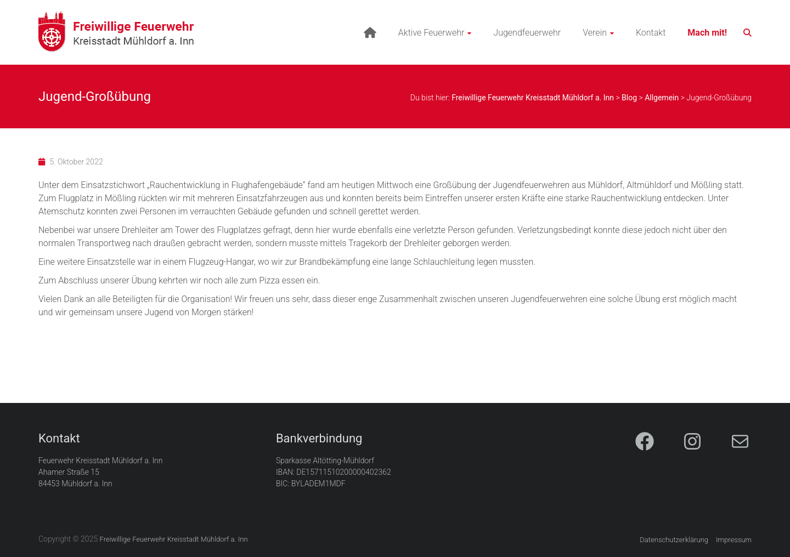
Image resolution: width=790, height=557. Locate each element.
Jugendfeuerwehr (527, 32)
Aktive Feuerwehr (431, 32)
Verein (595, 32)
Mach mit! (707, 32)
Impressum (734, 540)
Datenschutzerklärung (674, 540)
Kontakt (650, 32)
